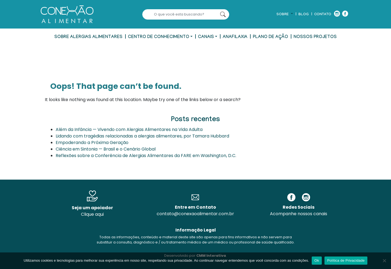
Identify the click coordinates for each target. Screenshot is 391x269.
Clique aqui (92, 214)
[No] (384, 260)
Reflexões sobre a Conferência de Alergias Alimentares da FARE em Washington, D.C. (146, 155)
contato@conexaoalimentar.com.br (195, 214)
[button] (285, 14)
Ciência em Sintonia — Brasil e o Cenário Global (106, 149)
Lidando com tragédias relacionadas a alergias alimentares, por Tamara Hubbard (142, 136)
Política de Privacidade (346, 260)
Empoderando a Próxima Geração (92, 142)
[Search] (179, 14)
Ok (316, 260)
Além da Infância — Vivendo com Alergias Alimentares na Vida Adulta (129, 129)
